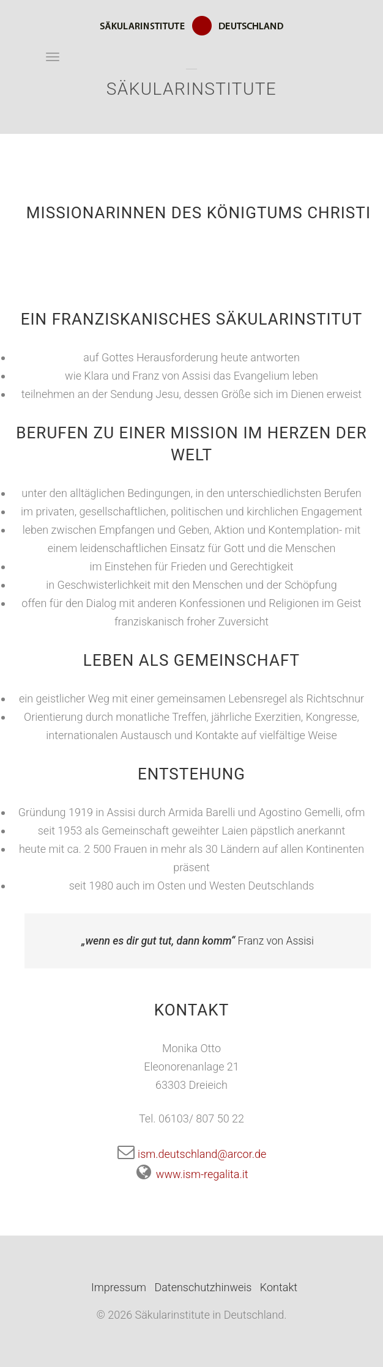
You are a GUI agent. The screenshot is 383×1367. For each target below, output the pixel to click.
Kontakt (278, 1287)
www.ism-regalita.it (191, 1174)
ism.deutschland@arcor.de (192, 1154)
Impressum (118, 1287)
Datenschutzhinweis (202, 1287)
